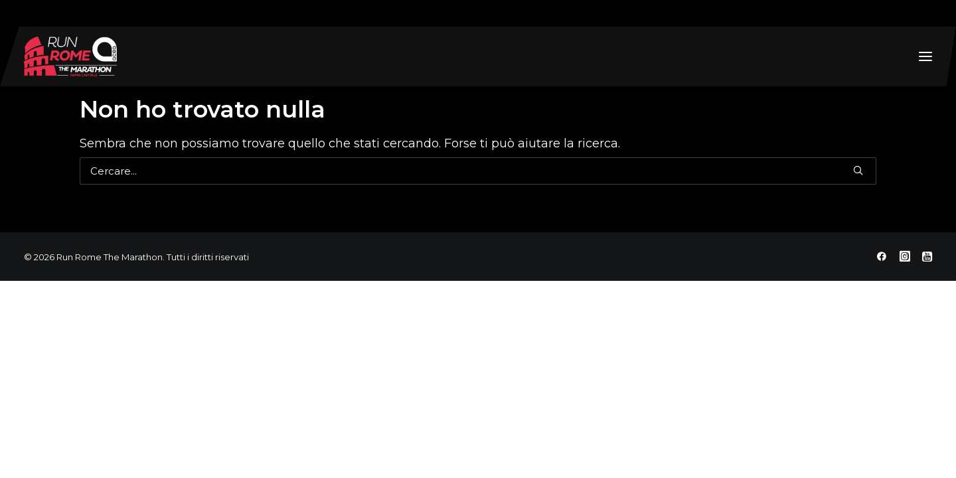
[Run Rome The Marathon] (70, 56)
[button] (925, 56)
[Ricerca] (478, 171)
